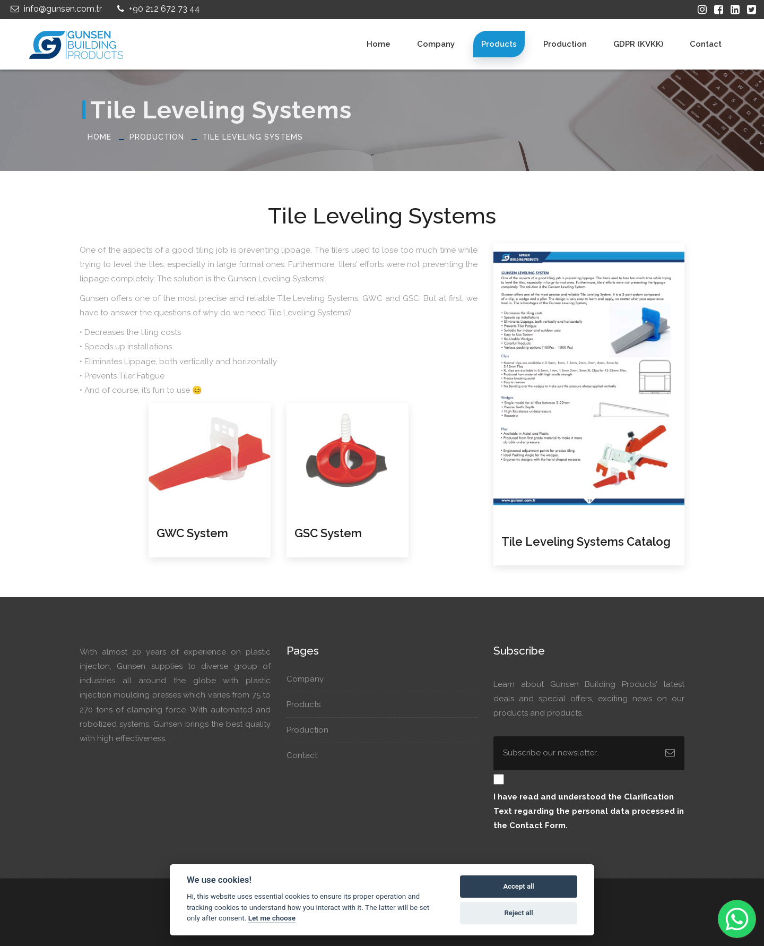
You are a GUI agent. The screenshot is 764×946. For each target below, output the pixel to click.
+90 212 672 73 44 (157, 9)
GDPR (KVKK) (638, 44)
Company (436, 44)
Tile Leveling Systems (252, 137)
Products (499, 44)
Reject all (519, 913)
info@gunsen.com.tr (55, 9)
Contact (706, 44)
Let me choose (272, 918)
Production (565, 44)
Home (378, 44)
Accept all (518, 886)
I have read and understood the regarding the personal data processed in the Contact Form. (588, 811)
